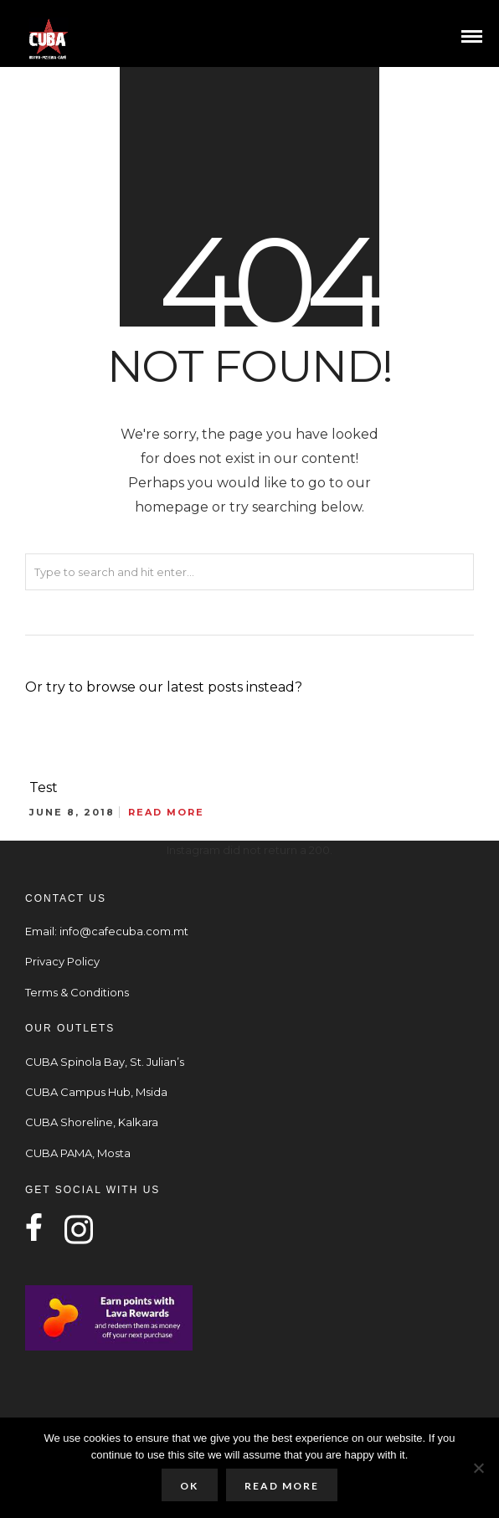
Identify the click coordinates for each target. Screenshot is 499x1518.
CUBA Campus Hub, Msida (96, 1092)
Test (43, 787)
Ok (189, 1485)
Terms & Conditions (77, 992)
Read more (281, 1485)
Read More (166, 812)
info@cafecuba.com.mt (123, 931)
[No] (478, 1467)
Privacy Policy (62, 961)
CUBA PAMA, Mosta (78, 1153)
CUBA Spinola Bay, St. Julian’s (104, 1061)
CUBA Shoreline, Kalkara (91, 1122)
